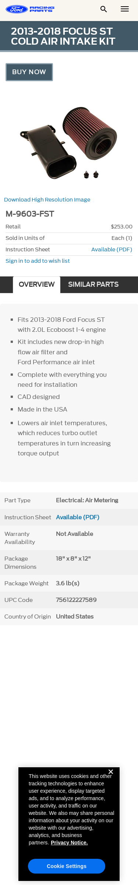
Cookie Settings (66, 869)
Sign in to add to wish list (38, 261)
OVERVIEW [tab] (36, 284)
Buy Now (29, 72)
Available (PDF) (111, 250)
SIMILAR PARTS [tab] (93, 284)
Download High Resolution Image (47, 200)
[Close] (111, 780)
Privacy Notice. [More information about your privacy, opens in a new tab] (69, 845)
